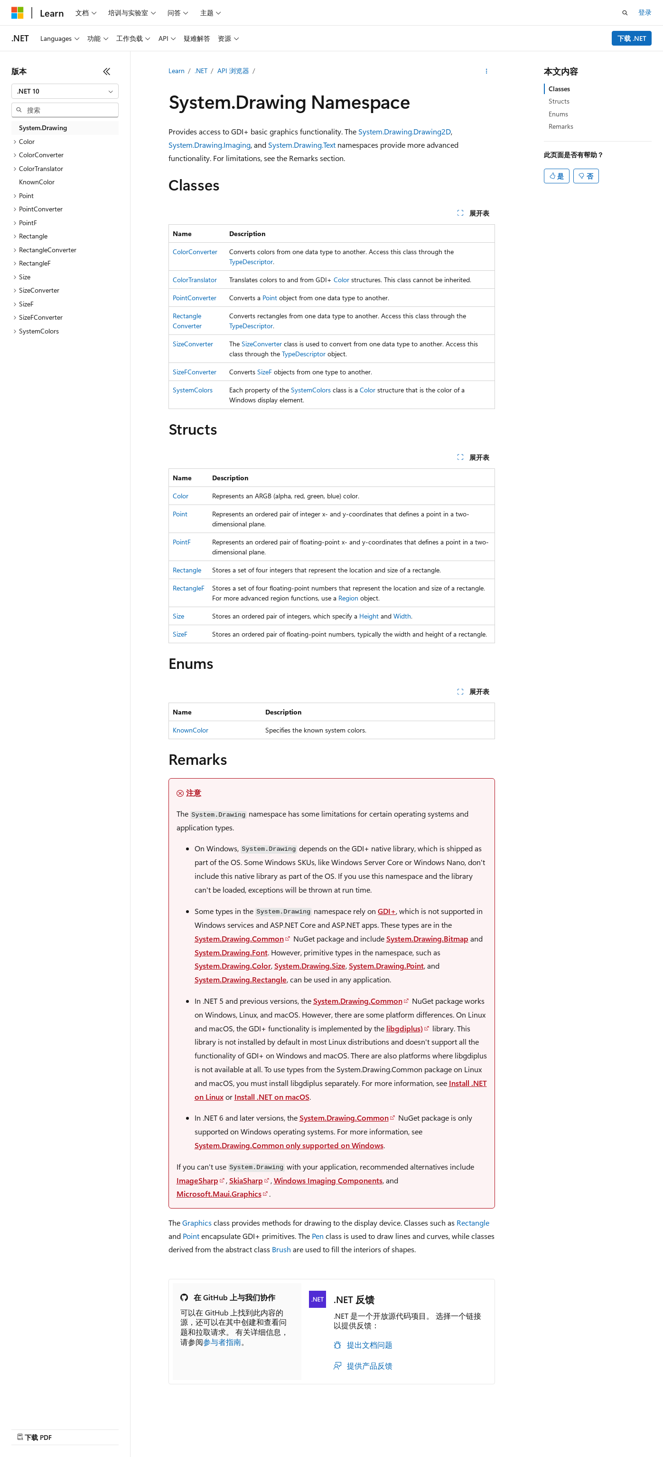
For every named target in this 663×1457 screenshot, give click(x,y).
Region (348, 597)
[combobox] (65, 91)
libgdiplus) (404, 1028)
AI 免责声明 (310, 1426)
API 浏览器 (233, 70)
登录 (645, 12)
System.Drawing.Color (233, 966)
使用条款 (543, 1426)
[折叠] (107, 71)
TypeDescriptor (251, 261)
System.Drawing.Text (302, 145)
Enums (558, 113)
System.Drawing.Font (231, 952)
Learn (176, 70)
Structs (559, 100)
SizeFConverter (194, 371)
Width (402, 615)
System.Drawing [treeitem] (43, 127)
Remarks (561, 126)
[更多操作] (486, 71)
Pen (318, 1236)
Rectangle (187, 569)
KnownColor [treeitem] (37, 181)
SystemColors (193, 389)
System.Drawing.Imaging (209, 145)
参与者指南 (222, 1342)
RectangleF (189, 587)
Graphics (197, 1223)
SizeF (264, 371)
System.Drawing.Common (239, 938)
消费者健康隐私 (488, 1426)
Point (269, 297)
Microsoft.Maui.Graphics (219, 1194)
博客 (383, 1426)
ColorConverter (195, 251)
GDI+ (387, 911)
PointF (182, 541)
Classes (559, 88)
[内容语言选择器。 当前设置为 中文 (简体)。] (37, 1427)
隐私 (440, 1426)
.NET (201, 70)
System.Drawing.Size (310, 966)
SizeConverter (193, 343)
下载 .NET (631, 38)
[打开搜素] (625, 12)
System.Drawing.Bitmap (427, 938)
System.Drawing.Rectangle (241, 979)
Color (341, 279)
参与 (415, 1426)
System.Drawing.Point (386, 966)
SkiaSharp (246, 1180)
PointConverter (194, 297)
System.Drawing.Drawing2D (404, 131)
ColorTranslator (195, 279)
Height (369, 615)
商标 (574, 1426)
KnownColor (190, 729)
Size (178, 615)
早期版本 (352, 1426)
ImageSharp (197, 1180)
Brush (281, 1249)
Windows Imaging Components (328, 1180)
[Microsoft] (17, 13)
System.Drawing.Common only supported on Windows (289, 1145)
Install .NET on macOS (271, 1097)
